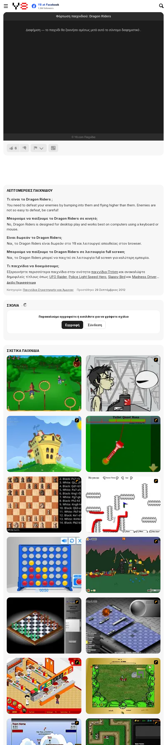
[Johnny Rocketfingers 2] (123, 383)
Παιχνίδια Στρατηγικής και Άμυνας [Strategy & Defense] (48, 290)
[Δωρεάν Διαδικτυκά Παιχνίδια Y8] (20, 6)
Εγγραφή (72, 325)
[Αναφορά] (39, 148)
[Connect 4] (44, 565)
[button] (21, 282)
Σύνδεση (95, 325)
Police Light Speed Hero (87, 277)
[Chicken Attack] (44, 444)
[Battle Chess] (44, 504)
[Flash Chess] (44, 625)
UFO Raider (58, 277)
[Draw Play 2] (123, 504)
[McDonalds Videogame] (44, 686)
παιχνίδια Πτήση (104, 272)
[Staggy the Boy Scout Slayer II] (123, 565)
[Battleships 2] (123, 625)
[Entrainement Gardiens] (44, 383)
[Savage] (123, 686)
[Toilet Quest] (123, 444)
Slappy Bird (116, 277)
